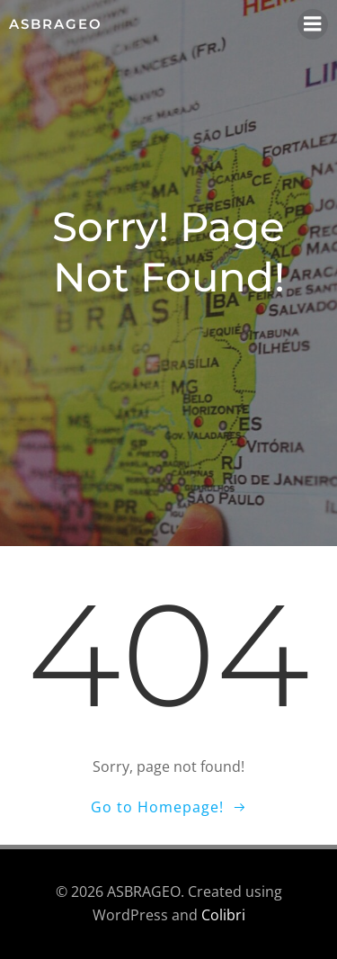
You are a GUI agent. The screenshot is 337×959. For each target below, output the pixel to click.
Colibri (223, 915)
